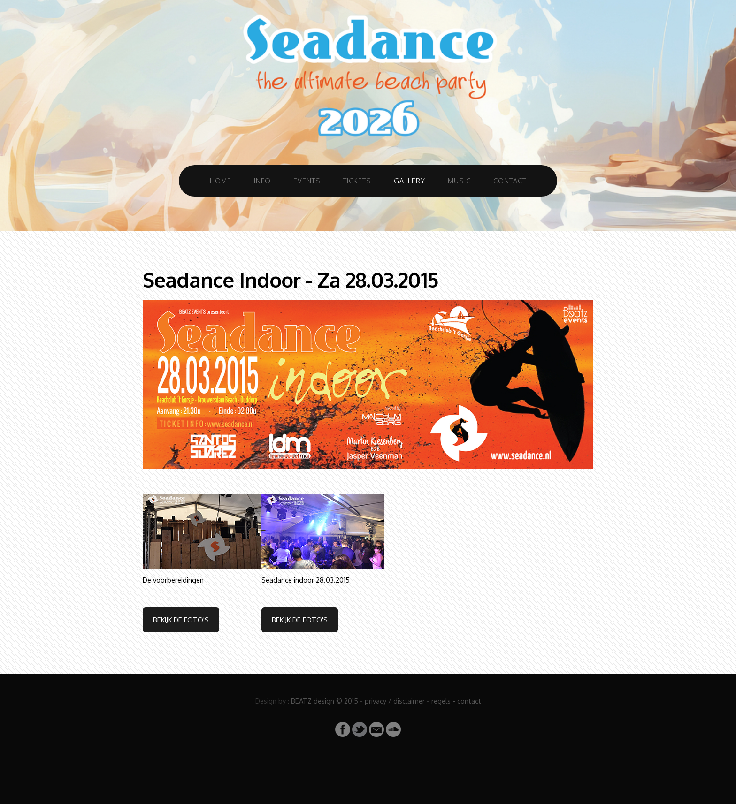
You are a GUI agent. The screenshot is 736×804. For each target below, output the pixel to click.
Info (262, 180)
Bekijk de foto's (181, 619)
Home (220, 180)
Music (459, 180)
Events (307, 180)
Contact (509, 180)
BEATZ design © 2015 (324, 701)
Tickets (357, 180)
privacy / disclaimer (395, 701)
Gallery (409, 180)
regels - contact (456, 701)
